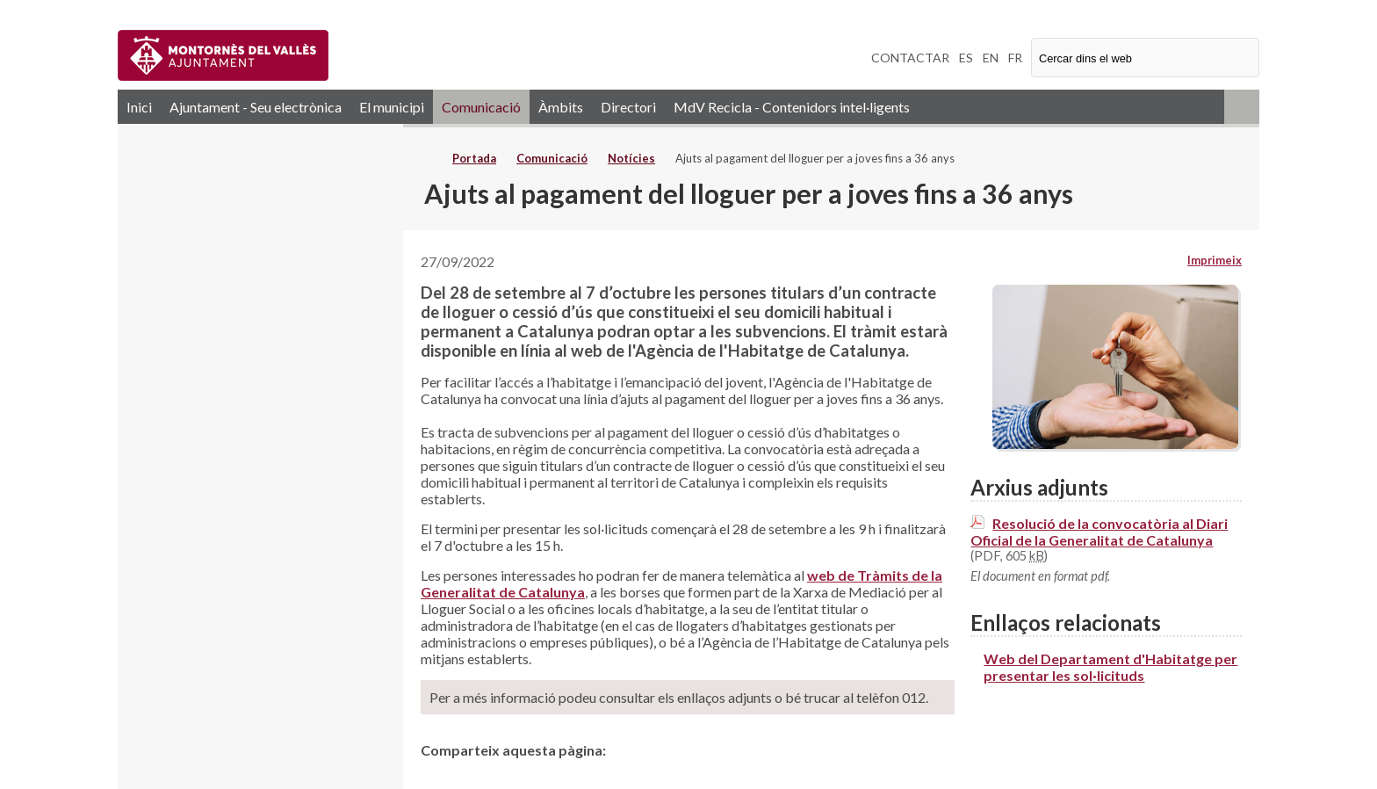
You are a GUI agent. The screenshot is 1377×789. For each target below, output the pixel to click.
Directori (628, 106)
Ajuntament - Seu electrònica (255, 106)
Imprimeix (1214, 260)
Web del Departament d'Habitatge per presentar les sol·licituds (1110, 667)
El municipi (391, 106)
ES (966, 57)
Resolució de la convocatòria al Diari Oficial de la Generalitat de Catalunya (1099, 531)
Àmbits (560, 106)
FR (1015, 57)
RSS (1241, 107)
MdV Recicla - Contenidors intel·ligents (792, 106)
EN (991, 57)
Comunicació (481, 106)
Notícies (631, 158)
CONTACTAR (910, 57)
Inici (139, 106)
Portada (474, 158)
